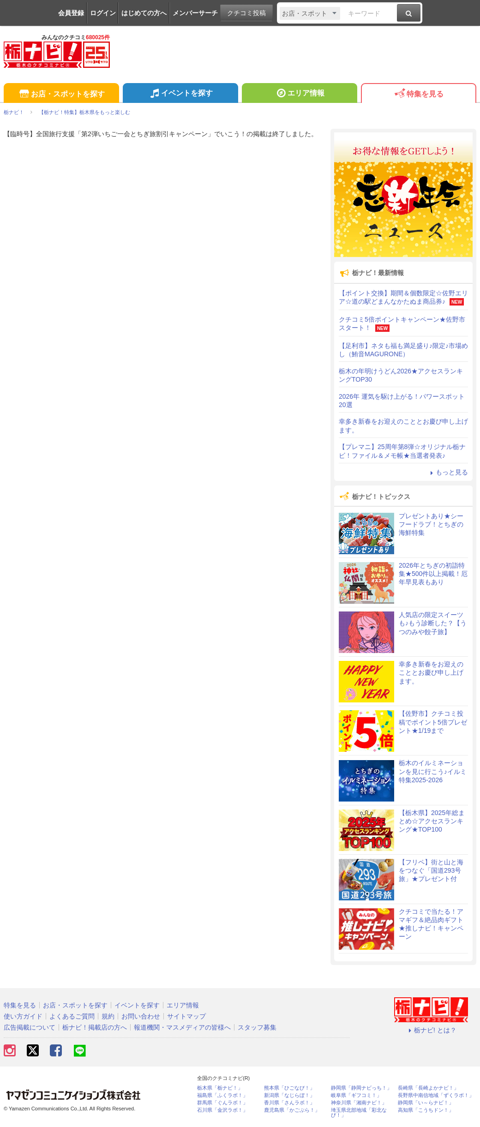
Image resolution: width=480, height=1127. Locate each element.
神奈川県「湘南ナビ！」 (359, 1102)
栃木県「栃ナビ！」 (220, 1088)
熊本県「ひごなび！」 (289, 1088)
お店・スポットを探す (61, 94)
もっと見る (447, 472)
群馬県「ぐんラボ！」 (222, 1102)
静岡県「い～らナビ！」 (426, 1102)
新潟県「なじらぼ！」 (289, 1095)
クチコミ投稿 (246, 13)
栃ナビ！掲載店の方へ (94, 1027)
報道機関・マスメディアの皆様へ (182, 1027)
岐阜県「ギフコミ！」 (356, 1095)
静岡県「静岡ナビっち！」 (361, 1088)
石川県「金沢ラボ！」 (222, 1110)
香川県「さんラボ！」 (289, 1102)
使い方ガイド (23, 1016)
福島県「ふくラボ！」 (222, 1095)
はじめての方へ (144, 13)
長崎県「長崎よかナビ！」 (428, 1088)
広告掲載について (29, 1027)
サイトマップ (186, 1016)
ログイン (103, 13)
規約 (108, 1016)
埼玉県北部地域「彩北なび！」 (359, 1113)
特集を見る (418, 94)
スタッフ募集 (257, 1027)
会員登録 (71, 13)
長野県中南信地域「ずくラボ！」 (436, 1095)
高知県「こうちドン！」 (426, 1110)
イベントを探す (180, 94)
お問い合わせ (140, 1016)
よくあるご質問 (72, 1016)
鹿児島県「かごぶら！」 (292, 1110)
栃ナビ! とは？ (431, 1030)
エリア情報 (299, 94)
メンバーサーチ (195, 13)
